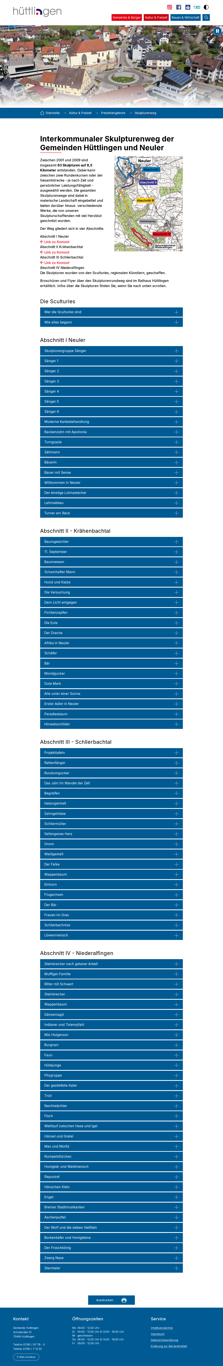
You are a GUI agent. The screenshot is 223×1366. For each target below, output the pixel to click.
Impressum (157, 1334)
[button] (127, 19)
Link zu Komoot (56, 242)
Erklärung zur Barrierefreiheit (169, 1346)
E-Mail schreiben (26, 1357)
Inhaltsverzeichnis (162, 1327)
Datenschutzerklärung (164, 1340)
